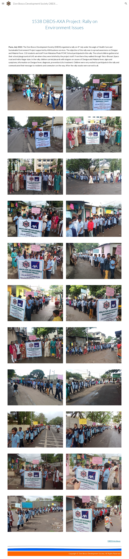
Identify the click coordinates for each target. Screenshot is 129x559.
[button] (3, 3)
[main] (64, 24)
